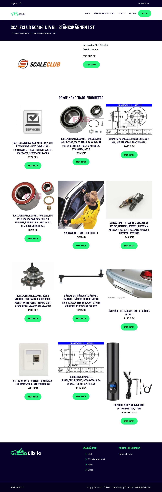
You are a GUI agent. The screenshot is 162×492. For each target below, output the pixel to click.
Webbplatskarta (142, 487)
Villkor (107, 487)
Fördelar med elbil (104, 13)
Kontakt (98, 487)
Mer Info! (91, 64)
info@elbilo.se (143, 3)
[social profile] (20, 3)
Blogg (132, 13)
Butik (145, 13)
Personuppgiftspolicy (123, 487)
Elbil (87, 13)
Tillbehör (104, 45)
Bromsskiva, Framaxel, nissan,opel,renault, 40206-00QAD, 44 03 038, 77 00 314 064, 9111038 (81, 380)
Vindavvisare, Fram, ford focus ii (81, 232)
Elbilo (121, 13)
